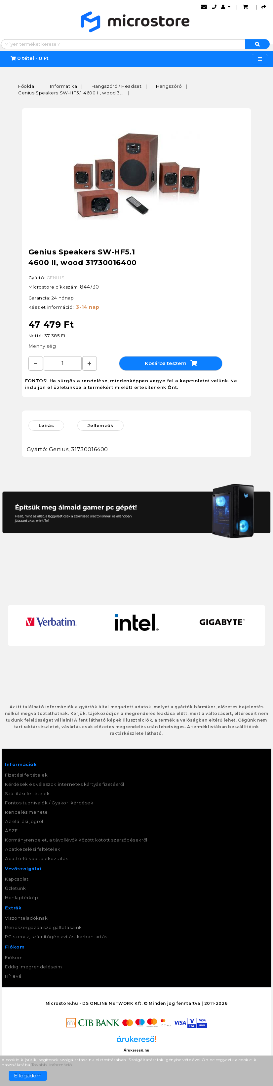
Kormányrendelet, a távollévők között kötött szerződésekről (76, 839)
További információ (51, 1064)
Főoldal (26, 86)
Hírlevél (14, 976)
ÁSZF (11, 830)
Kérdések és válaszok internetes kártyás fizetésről (64, 784)
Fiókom (14, 957)
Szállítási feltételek (27, 793)
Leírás (46, 425)
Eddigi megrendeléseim (33, 966)
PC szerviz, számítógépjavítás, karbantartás (56, 936)
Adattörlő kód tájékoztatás (36, 858)
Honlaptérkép (21, 897)
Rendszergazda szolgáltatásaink (43, 927)
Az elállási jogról (24, 821)
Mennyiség (42, 346)
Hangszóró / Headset (116, 86)
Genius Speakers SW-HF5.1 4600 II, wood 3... (71, 92)
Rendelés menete (26, 812)
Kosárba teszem (171, 363)
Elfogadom (28, 1075)
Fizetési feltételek (26, 775)
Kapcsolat (16, 879)
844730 (89, 287)
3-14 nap (87, 307)
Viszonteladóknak (26, 918)
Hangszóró (169, 86)
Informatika (63, 86)
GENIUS (56, 277)
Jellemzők (100, 425)
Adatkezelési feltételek (32, 849)
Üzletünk (15, 888)
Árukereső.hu (136, 1050)
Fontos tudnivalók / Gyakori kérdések (49, 802)
